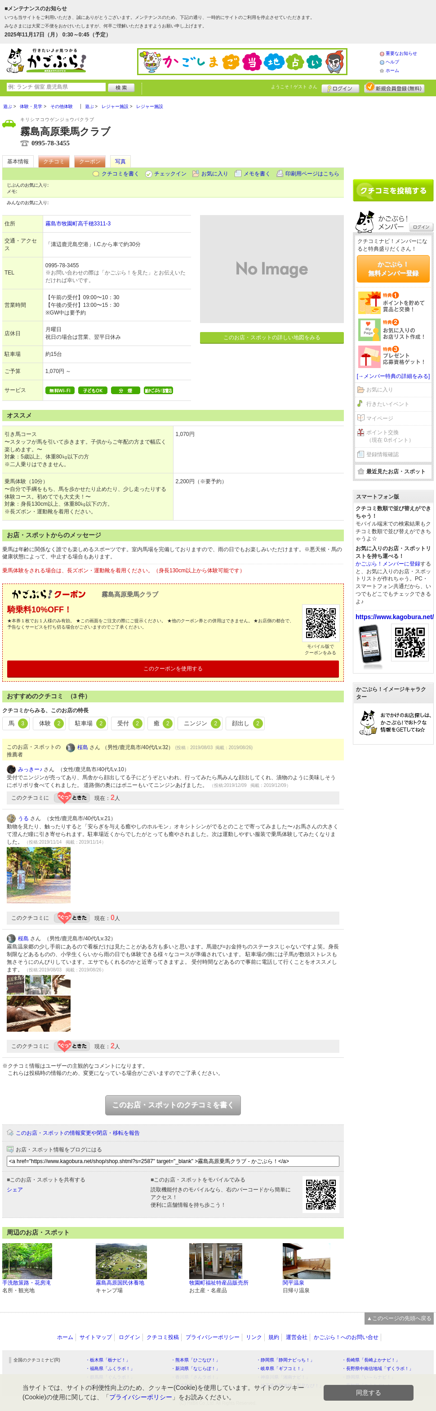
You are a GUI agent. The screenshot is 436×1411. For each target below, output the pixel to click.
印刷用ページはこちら (312, 174)
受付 (129, 723)
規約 (273, 1337)
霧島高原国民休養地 (120, 1283)
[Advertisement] (393, 134)
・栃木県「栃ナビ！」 (107, 1359)
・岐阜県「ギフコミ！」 (281, 1368)
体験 (51, 723)
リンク (254, 1337)
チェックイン (170, 174)
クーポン (90, 161)
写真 (120, 161)
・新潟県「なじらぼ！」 (195, 1368)
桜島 (82, 747)
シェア (15, 1189)
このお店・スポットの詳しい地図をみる (271, 337)
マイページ (379, 418)
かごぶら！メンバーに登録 (388, 564)
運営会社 (296, 1337)
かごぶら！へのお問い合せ (346, 1337)
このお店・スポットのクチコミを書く (173, 1105)
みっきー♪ (30, 769)
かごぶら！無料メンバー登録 (393, 269)
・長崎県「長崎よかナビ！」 (371, 1359)
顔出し (247, 723)
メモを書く (257, 174)
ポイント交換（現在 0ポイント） (390, 436)
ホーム (392, 70)
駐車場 (90, 723)
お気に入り (214, 174)
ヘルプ (392, 61)
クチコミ (54, 161)
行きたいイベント (387, 404)
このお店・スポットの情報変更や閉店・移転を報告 (78, 1133)
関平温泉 (293, 1283)
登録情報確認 (382, 454)
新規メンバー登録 (394, 87)
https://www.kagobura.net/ (395, 616)
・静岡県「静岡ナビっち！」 (285, 1359)
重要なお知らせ (401, 53)
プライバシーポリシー (213, 1337)
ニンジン (202, 723)
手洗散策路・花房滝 (26, 1283)
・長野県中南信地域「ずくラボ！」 (378, 1368)
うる (23, 818)
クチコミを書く (120, 174)
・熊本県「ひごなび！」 (195, 1359)
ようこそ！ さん (294, 86)
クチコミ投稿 (163, 1337)
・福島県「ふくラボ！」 (110, 1368)
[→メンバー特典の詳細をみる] (393, 376)
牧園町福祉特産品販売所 (219, 1283)
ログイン (340, 87)
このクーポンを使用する (173, 668)
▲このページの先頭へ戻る (399, 1318)
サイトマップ (96, 1337)
